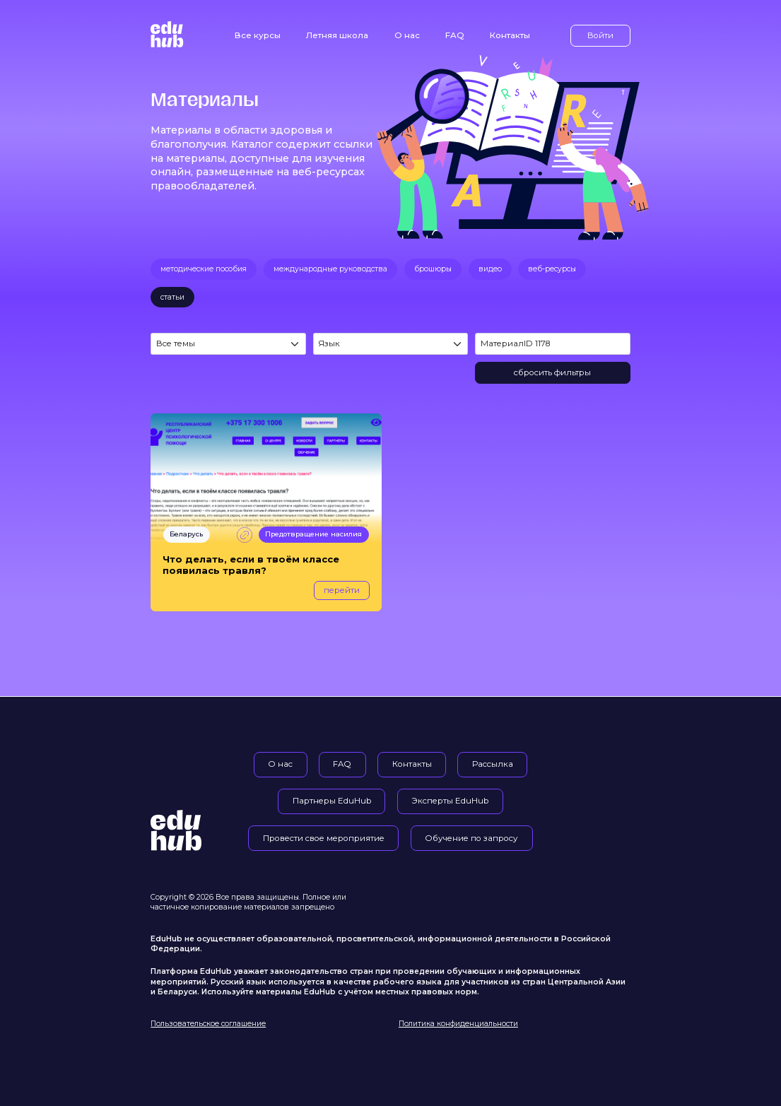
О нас (407, 35)
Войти (600, 35)
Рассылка (492, 764)
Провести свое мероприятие (323, 838)
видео (490, 268)
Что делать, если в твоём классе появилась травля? (251, 565)
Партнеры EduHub (332, 801)
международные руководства (330, 268)
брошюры (433, 268)
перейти (342, 590)
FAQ (454, 35)
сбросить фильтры (552, 372)
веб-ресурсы (552, 268)
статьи (172, 297)
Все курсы (258, 35)
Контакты (510, 35)
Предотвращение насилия (313, 534)
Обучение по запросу (471, 838)
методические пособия (203, 268)
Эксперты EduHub (449, 801)
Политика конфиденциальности (458, 1023)
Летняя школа (337, 35)
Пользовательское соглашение (208, 1023)
